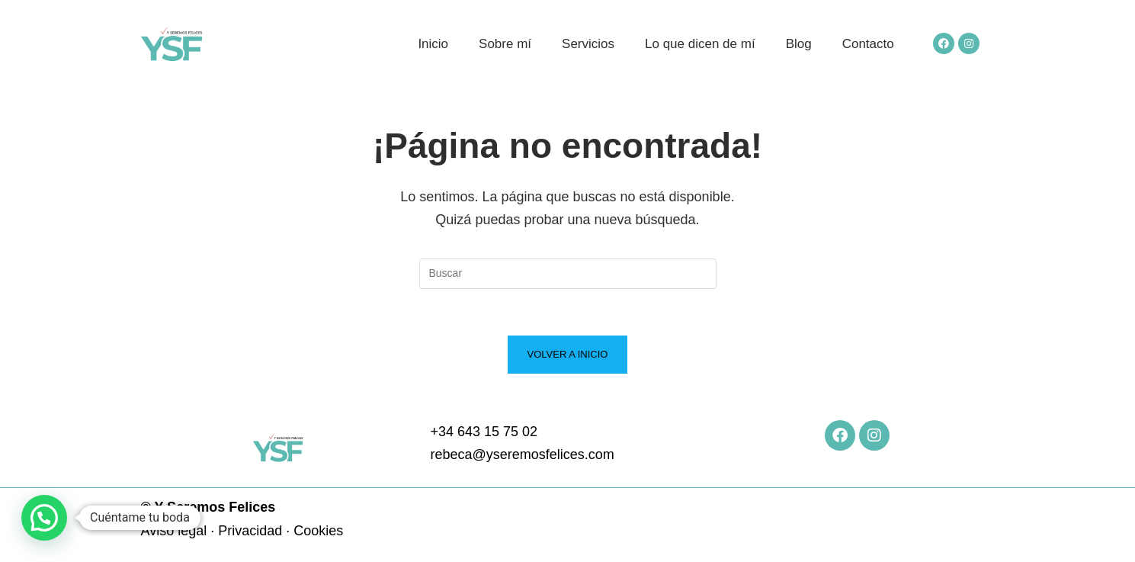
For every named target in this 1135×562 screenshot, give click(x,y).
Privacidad (250, 530)
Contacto (868, 44)
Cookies (318, 530)
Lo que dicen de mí (700, 44)
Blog (799, 44)
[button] (44, 518)
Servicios (588, 44)
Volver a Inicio (567, 354)
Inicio (433, 44)
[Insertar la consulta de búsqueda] (568, 274)
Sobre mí (505, 44)
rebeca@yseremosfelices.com (522, 454)
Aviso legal (174, 530)
